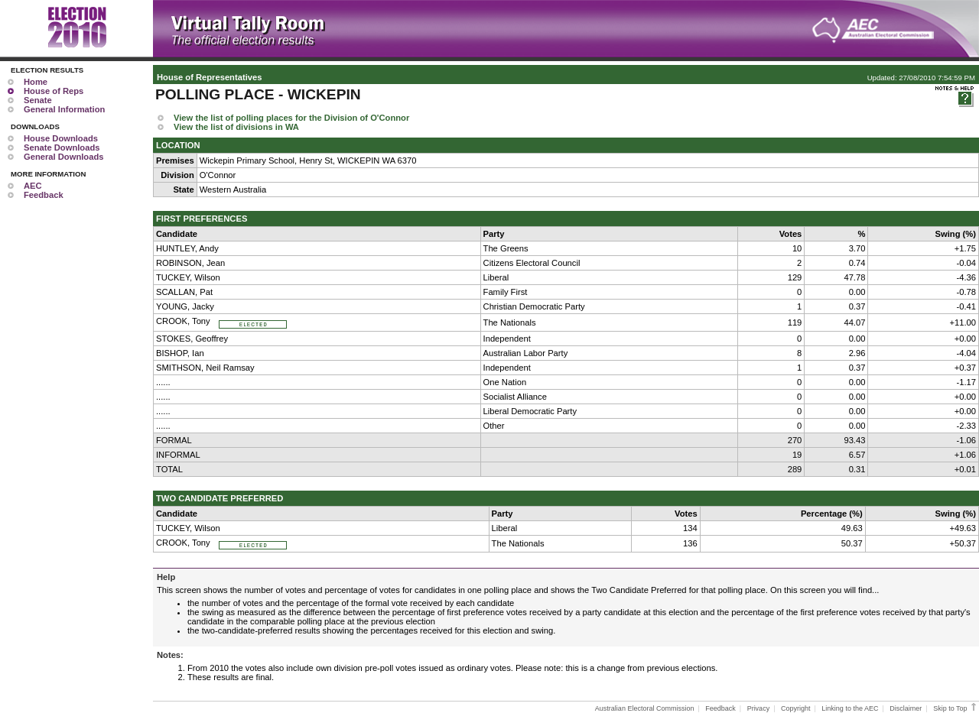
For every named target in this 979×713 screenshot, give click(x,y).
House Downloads (61, 138)
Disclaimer (906, 708)
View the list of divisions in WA (236, 126)
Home (35, 81)
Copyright (796, 708)
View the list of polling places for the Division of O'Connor (291, 117)
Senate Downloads (61, 147)
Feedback (43, 194)
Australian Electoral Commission (644, 708)
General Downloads (63, 156)
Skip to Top (955, 708)
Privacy (758, 708)
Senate (38, 100)
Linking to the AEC (849, 708)
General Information (64, 109)
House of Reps (53, 91)
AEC (33, 185)
